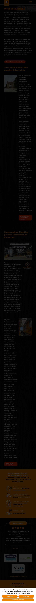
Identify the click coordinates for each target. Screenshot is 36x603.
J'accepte (10, 596)
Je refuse (26, 596)
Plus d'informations (18, 599)
